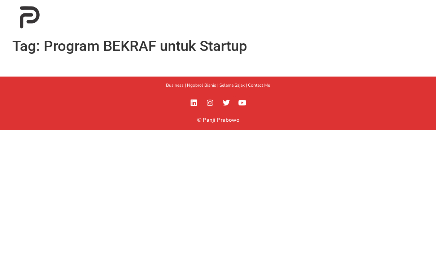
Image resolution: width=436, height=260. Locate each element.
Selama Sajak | (233, 85)
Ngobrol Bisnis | (203, 85)
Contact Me (259, 85)
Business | (176, 85)
